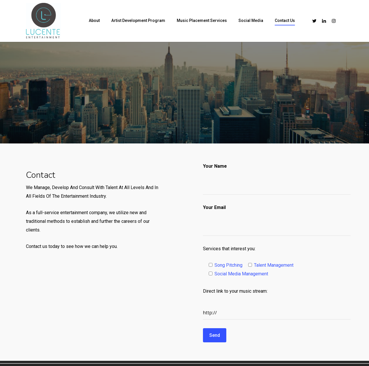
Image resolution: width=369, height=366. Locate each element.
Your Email (214, 207)
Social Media (250, 20)
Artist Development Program (138, 20)
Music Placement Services (202, 20)
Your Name (215, 166)
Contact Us (285, 20)
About (94, 20)
